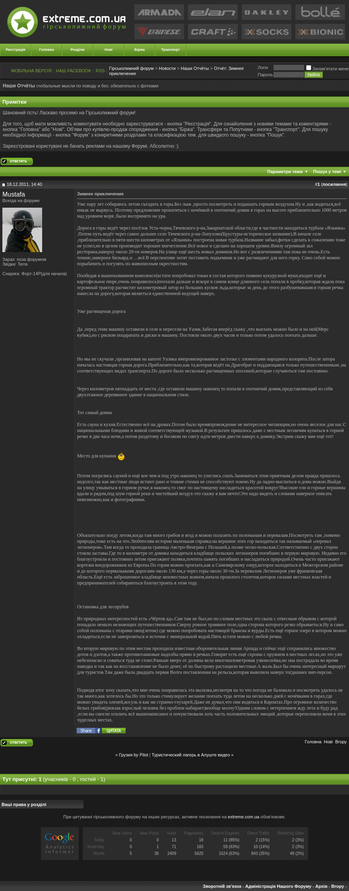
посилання (334, 184)
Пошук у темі (327, 171)
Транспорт (170, 50)
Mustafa (13, 194)
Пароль (265, 74)
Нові (108, 50)
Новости (167, 68)
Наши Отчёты (195, 68)
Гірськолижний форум (131, 68)
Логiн (263, 67)
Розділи (77, 50)
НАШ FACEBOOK (73, 70)
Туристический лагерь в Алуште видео (191, 754)
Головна (46, 50)
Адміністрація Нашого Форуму (278, 886)
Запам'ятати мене (327, 68)
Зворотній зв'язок (222, 886)
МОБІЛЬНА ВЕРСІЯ (31, 70)
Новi (328, 741)
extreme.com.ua (243, 816)
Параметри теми (285, 171)
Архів (321, 886)
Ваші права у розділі (24, 804)
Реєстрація (15, 50)
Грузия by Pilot (133, 754)
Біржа (139, 50)
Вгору (341, 741)
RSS (100, 70)
